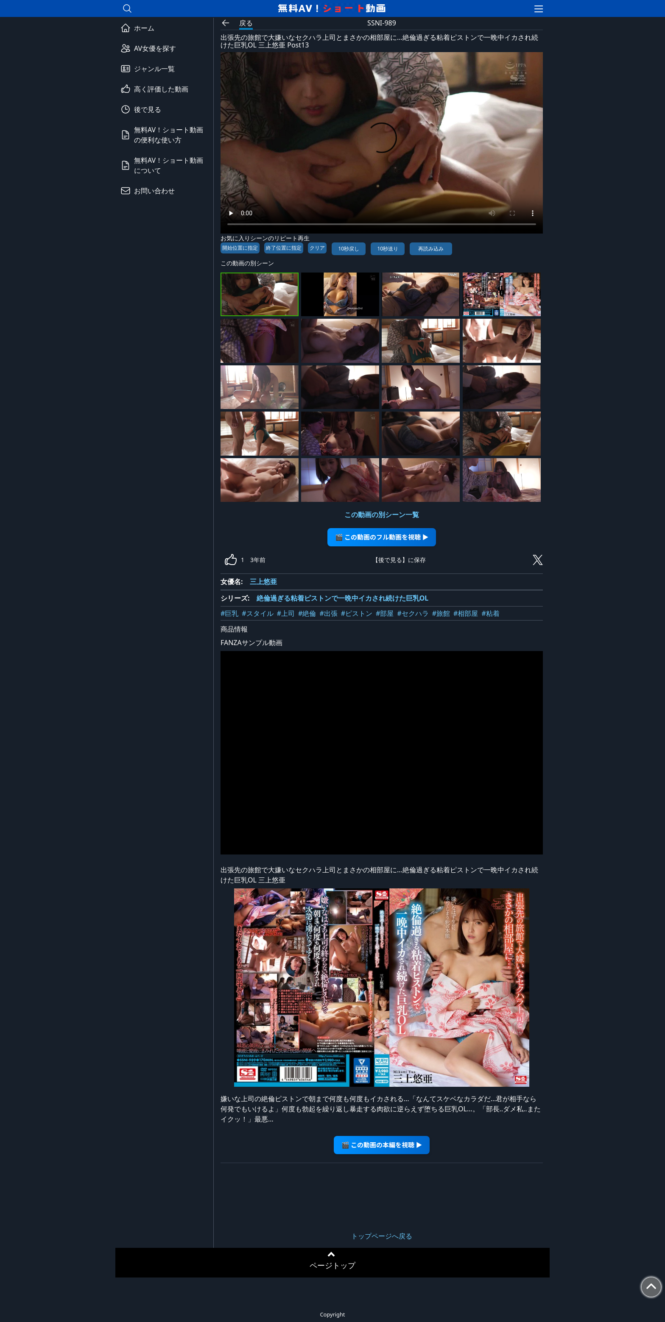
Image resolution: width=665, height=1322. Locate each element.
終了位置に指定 (284, 247)
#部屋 (385, 613)
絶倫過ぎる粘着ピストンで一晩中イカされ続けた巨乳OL (343, 598)
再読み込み (431, 248)
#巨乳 (229, 613)
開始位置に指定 (240, 247)
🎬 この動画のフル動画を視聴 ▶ (382, 536)
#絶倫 (307, 613)
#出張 (328, 613)
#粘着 (490, 613)
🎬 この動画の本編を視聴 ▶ (381, 1144)
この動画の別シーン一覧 (381, 514)
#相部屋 (465, 613)
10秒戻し (348, 248)
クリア (317, 247)
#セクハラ (412, 613)
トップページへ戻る (381, 1236)
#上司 (286, 613)
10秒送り (387, 248)
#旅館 (441, 613)
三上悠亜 (263, 581)
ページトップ (332, 1265)
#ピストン (356, 613)
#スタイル (257, 613)
